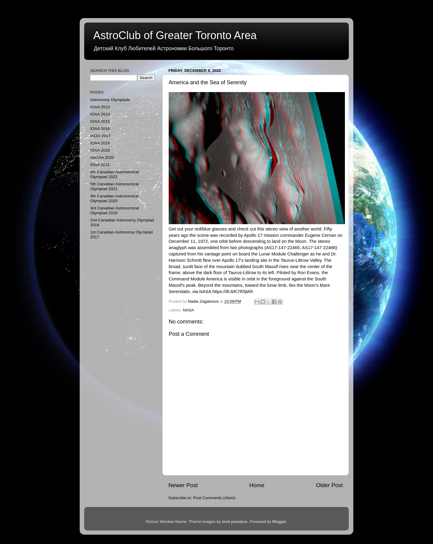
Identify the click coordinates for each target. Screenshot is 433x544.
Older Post (329, 485)
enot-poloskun (234, 521)
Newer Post (183, 485)
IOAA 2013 (100, 107)
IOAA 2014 (100, 114)
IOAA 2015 (100, 121)
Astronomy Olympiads (110, 99)
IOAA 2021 (100, 164)
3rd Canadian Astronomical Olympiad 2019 (114, 210)
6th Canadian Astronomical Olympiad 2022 (114, 174)
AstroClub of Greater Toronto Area (175, 35)
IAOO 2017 (100, 136)
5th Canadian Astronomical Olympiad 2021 (114, 186)
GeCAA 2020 (102, 157)
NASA (188, 310)
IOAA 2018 (100, 143)
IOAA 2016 (100, 128)
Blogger (279, 521)
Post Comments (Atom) (214, 498)
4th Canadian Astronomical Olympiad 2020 (114, 198)
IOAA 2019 (100, 150)
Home (256, 485)
